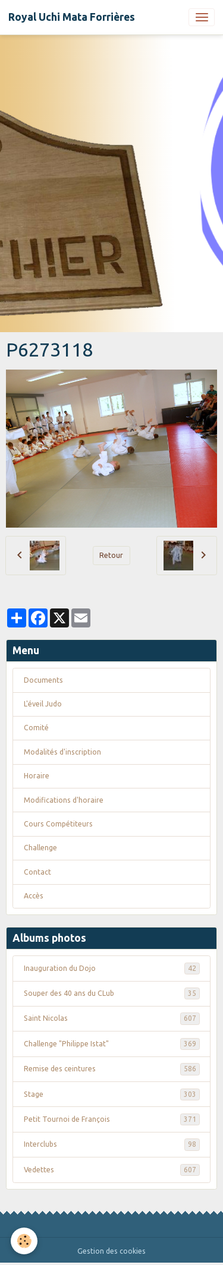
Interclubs (112, 1144)
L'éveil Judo (43, 704)
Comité (36, 727)
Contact (37, 872)
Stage (112, 1094)
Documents (43, 680)
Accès (33, 896)
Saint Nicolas (112, 1018)
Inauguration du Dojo (112, 968)
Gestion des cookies (111, 1251)
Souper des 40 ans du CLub (112, 993)
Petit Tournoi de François (112, 1119)
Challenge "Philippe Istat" (112, 1044)
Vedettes (112, 1170)
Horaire (36, 776)
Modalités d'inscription (62, 752)
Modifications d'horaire (63, 800)
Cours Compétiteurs (58, 824)
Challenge (40, 847)
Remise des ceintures (112, 1069)
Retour (111, 555)
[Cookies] (24, 1241)
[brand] (71, 17)
